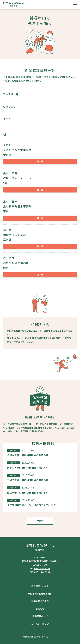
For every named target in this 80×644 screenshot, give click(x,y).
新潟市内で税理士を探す (40, 593)
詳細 (40, 161)
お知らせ (40, 608)
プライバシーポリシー (40, 623)
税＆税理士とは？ (40, 586)
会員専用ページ (40, 616)
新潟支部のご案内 (40, 601)
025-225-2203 (42, 568)
